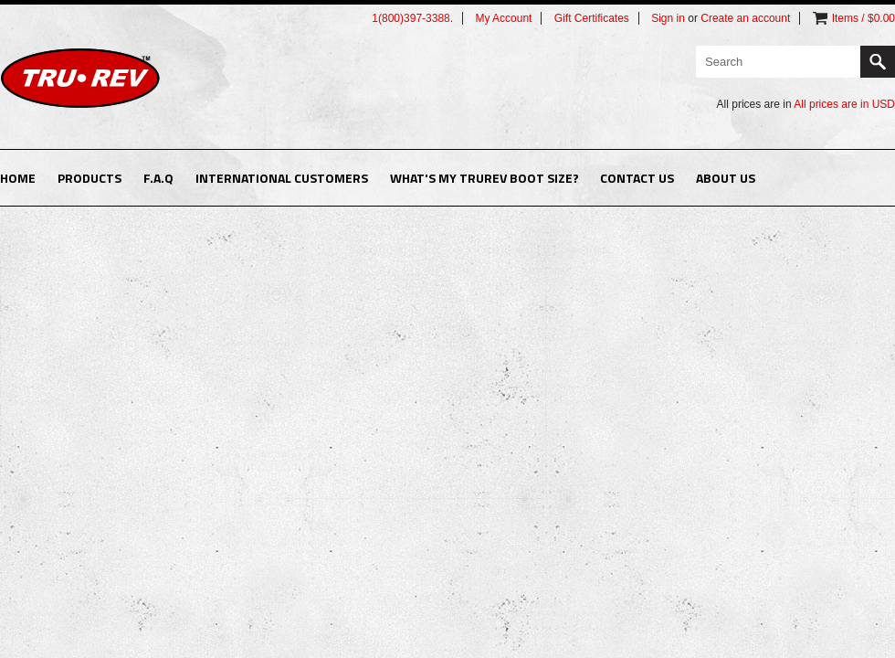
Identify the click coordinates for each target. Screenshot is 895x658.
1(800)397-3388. (412, 18)
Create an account (745, 18)
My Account (503, 18)
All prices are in (844, 104)
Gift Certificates (591, 18)
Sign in (668, 18)
